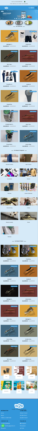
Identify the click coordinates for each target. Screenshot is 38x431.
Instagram (23, 423)
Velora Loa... (28, 360)
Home (2, 413)
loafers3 (28, 85)
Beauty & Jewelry (9, 223)
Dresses (28, 179)
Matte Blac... (28, 105)
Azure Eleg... (28, 145)
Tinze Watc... (9, 145)
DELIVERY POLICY (24, 417)
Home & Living (9, 208)
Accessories (9, 179)
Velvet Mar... (28, 65)
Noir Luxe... (9, 65)
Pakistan (3, 428)
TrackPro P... (9, 85)
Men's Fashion (28, 165)
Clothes (28, 208)
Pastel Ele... (9, 105)
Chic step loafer (31, 377)
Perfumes (9, 194)
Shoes (28, 223)
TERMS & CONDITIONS (6, 417)
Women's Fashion (9, 165)
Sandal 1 (9, 280)
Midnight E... (9, 300)
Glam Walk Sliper (19, 377)
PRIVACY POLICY (24, 413)
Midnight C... (9, 44)
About (2, 415)
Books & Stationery (28, 194)
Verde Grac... (28, 340)
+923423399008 (5, 423)
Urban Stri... (28, 44)
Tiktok (22, 428)
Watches (9, 237)
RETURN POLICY (23, 415)
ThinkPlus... (9, 260)
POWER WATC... (9, 125)
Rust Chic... (28, 125)
